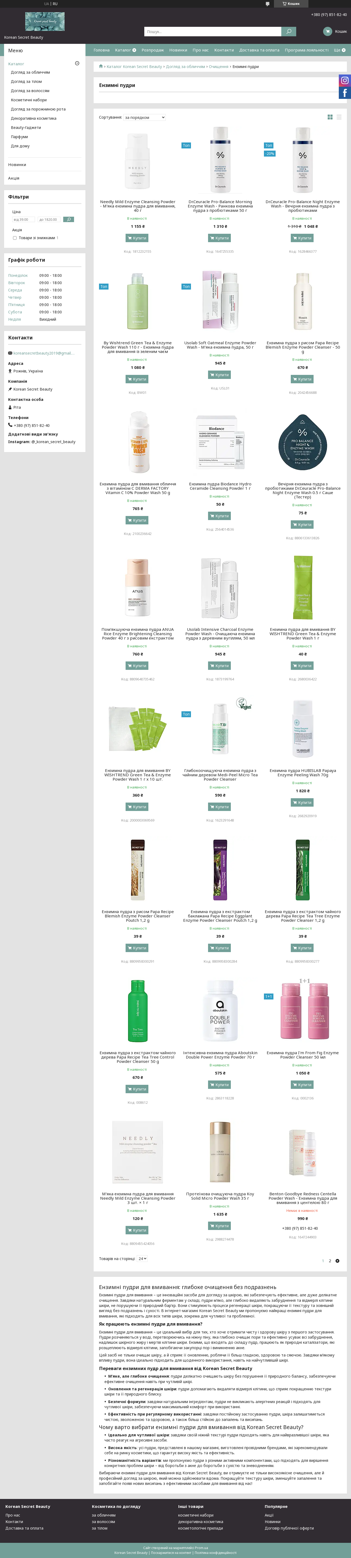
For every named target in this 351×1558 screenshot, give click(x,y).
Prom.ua (201, 1548)
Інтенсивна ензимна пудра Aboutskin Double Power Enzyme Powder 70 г (220, 1054)
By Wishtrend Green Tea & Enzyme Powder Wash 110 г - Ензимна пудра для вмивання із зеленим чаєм (138, 346)
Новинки (178, 50)
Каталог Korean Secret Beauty (134, 66)
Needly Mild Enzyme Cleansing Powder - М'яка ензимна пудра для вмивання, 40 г (138, 205)
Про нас (201, 50)
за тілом (99, 1528)
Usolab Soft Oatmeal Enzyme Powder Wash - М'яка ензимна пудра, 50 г (220, 344)
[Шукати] (288, 31)
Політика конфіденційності (216, 1552)
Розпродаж (153, 50)
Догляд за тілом (26, 82)
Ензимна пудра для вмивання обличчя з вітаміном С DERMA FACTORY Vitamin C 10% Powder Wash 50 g (138, 488)
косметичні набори (195, 1515)
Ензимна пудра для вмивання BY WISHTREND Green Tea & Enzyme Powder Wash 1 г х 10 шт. (137, 774)
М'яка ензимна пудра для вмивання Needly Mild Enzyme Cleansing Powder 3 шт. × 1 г (138, 1198)
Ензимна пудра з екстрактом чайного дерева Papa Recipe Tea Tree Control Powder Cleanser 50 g (138, 1056)
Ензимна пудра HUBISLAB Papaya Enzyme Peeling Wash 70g (303, 772)
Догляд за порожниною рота (38, 109)
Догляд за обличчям (185, 66)
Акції (269, 1515)
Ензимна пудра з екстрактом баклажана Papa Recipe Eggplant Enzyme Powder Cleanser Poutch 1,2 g (220, 915)
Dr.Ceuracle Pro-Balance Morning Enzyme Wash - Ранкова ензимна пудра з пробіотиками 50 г (220, 205)
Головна (102, 50)
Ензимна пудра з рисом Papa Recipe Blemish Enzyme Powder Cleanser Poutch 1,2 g (138, 915)
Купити (139, 238)
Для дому (20, 146)
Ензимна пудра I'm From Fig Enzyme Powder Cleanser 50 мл (303, 1054)
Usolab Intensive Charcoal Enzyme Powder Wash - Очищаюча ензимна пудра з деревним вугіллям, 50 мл (220, 633)
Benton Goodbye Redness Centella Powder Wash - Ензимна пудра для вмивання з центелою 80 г (303, 1198)
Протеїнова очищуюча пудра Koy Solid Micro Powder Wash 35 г (220, 1196)
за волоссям (103, 1521)
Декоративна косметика (33, 118)
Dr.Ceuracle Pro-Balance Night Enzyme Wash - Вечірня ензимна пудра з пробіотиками (303, 205)
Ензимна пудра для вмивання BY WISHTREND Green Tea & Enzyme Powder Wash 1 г (303, 633)
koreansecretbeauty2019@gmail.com (45, 353)
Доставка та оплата (259, 50)
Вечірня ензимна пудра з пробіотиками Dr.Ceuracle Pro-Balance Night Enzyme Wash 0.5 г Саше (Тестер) (303, 490)
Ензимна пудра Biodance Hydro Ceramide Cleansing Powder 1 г (220, 486)
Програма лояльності (306, 50)
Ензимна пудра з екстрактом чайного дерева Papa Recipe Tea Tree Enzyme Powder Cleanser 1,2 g (303, 915)
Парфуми (19, 137)
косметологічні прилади (200, 1528)
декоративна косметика (200, 1521)
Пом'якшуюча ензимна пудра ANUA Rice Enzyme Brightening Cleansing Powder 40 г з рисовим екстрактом (137, 633)
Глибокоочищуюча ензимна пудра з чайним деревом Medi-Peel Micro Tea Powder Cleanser (220, 774)
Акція (13, 178)
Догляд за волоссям (30, 91)
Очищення (218, 66)
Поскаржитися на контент (171, 1552)
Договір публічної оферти (289, 1528)
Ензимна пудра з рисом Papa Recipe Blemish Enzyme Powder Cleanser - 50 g (303, 346)
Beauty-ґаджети (26, 128)
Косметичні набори (29, 100)
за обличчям (104, 1515)
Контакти (224, 50)
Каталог (123, 50)
